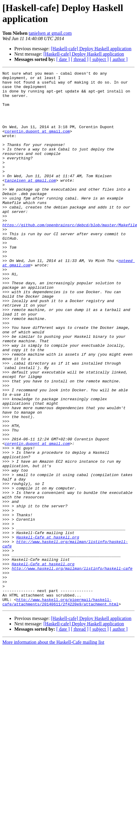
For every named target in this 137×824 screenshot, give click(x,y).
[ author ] (119, 59)
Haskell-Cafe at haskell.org (47, 630)
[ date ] (63, 59)
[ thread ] (79, 59)
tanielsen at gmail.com (50, 33)
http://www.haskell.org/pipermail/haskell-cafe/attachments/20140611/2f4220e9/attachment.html (60, 708)
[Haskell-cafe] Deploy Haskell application (91, 48)
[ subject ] (99, 59)
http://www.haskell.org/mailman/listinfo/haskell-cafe (72, 668)
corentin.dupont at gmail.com (37, 143)
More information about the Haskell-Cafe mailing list (53, 749)
